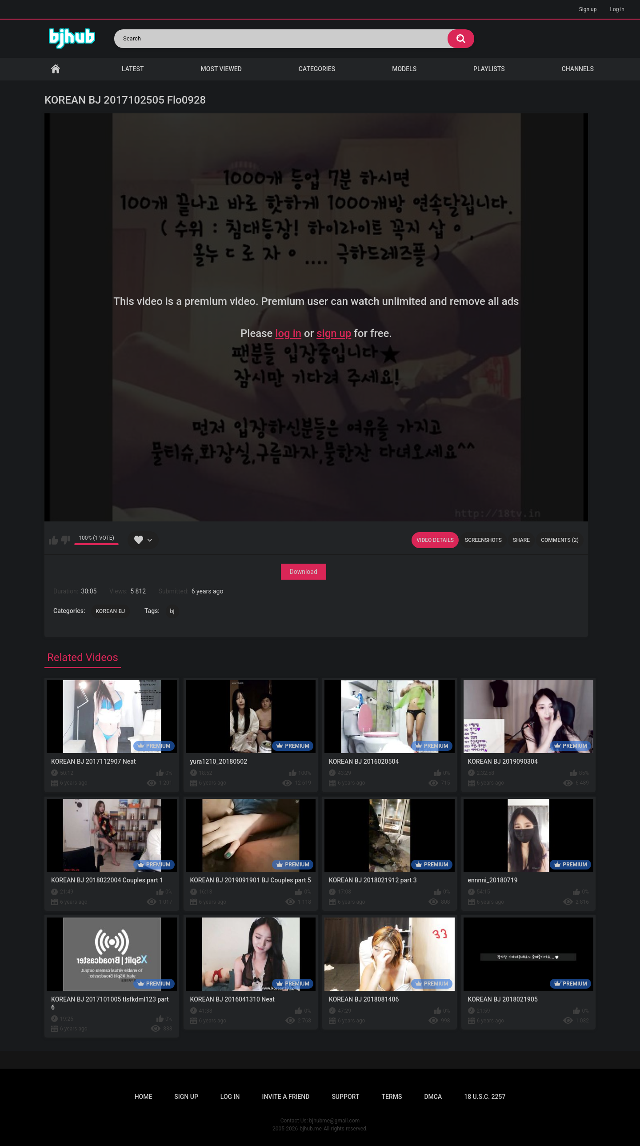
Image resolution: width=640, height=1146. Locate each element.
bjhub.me (311, 1129)
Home (55, 69)
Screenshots (483, 540)
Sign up (588, 9)
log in (288, 333)
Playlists (489, 68)
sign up (333, 333)
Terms (391, 1096)
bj (172, 611)
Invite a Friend (286, 1096)
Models (404, 68)
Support (345, 1096)
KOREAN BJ (110, 611)
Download (303, 571)
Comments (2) (560, 540)
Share (521, 540)
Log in (617, 9)
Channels (578, 68)
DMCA (433, 1096)
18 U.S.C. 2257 (484, 1096)
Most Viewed (221, 68)
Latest (133, 68)
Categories (317, 68)
